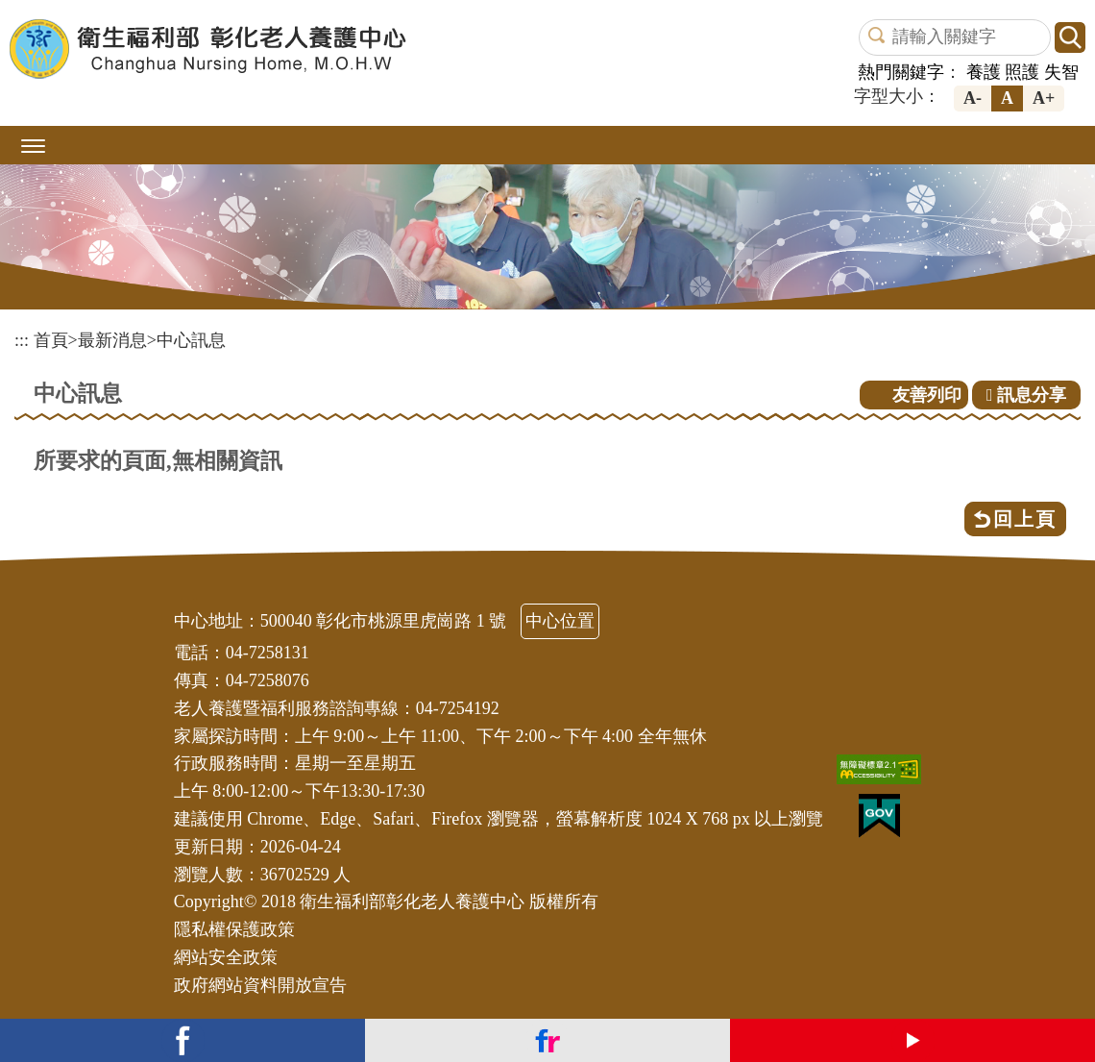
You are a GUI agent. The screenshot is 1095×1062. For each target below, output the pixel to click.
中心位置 (560, 620)
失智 (1061, 72)
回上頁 (1025, 519)
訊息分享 (1026, 395)
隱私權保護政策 (234, 929)
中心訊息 (191, 340)
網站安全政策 (226, 957)
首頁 (51, 340)
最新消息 (112, 340)
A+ (1044, 98)
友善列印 (926, 395)
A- (972, 98)
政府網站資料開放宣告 (260, 985)
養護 (983, 72)
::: (21, 340)
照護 (1022, 72)
